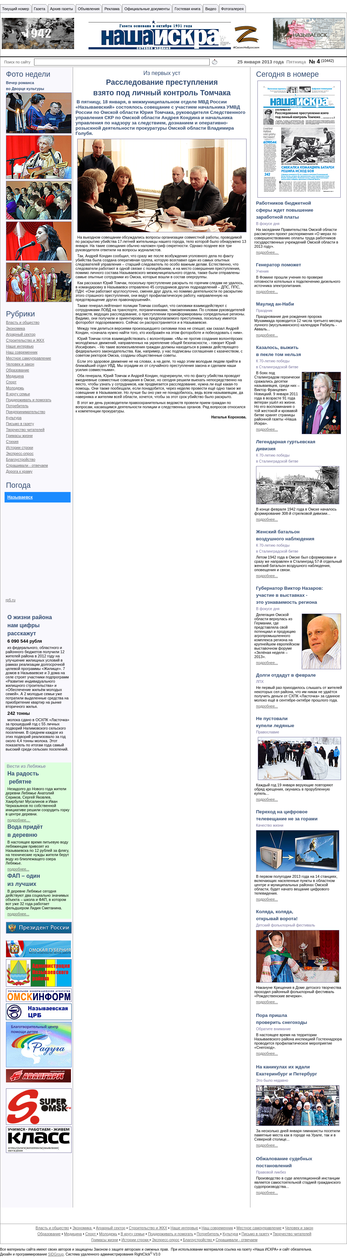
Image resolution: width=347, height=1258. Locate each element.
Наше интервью (20, 346)
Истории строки (19, 447)
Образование (17, 370)
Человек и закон (20, 364)
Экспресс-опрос (19, 453)
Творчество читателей (25, 430)
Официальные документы (147, 9)
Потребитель (17, 406)
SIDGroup (56, 1254)
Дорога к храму (19, 471)
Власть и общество (22, 322)
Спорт (11, 382)
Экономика (15, 328)
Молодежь (15, 388)
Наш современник (22, 352)
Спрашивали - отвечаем (27, 465)
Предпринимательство (25, 412)
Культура (13, 418)
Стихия (12, 441)
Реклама (111, 9)
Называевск (20, 497)
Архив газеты (61, 9)
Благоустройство (20, 459)
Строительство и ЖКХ (25, 340)
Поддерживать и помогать (28, 400)
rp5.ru (10, 600)
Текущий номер (15, 9)
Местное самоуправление (28, 358)
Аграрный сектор (20, 334)
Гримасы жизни (19, 435)
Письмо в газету (20, 424)
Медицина (15, 376)
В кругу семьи (18, 394)
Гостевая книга (187, 9)
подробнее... (18, 820)
